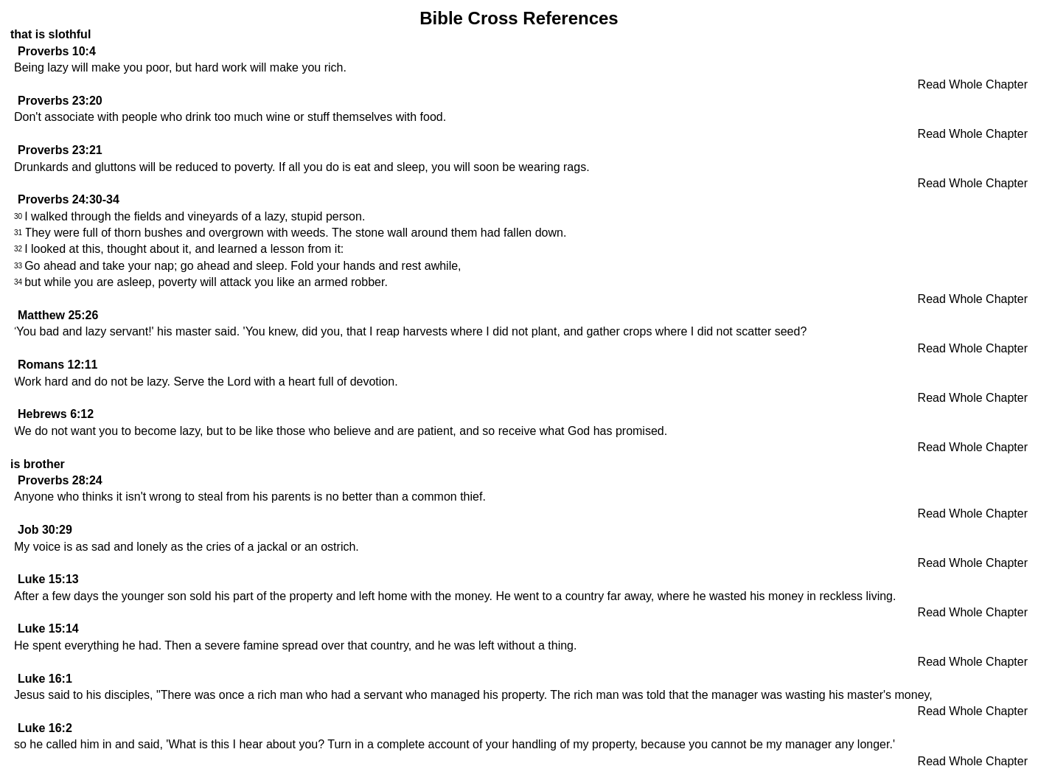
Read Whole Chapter (973, 84)
